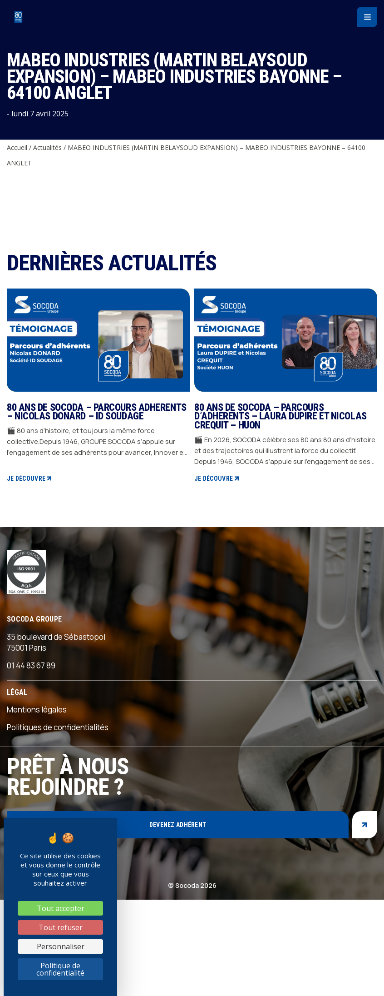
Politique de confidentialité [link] (60, 969)
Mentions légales (37, 709)
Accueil (17, 147)
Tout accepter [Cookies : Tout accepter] (60, 908)
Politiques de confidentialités (57, 727)
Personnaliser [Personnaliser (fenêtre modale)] (60, 946)
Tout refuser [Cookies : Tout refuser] (61, 927)
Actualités (47, 147)
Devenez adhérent (177, 824)
